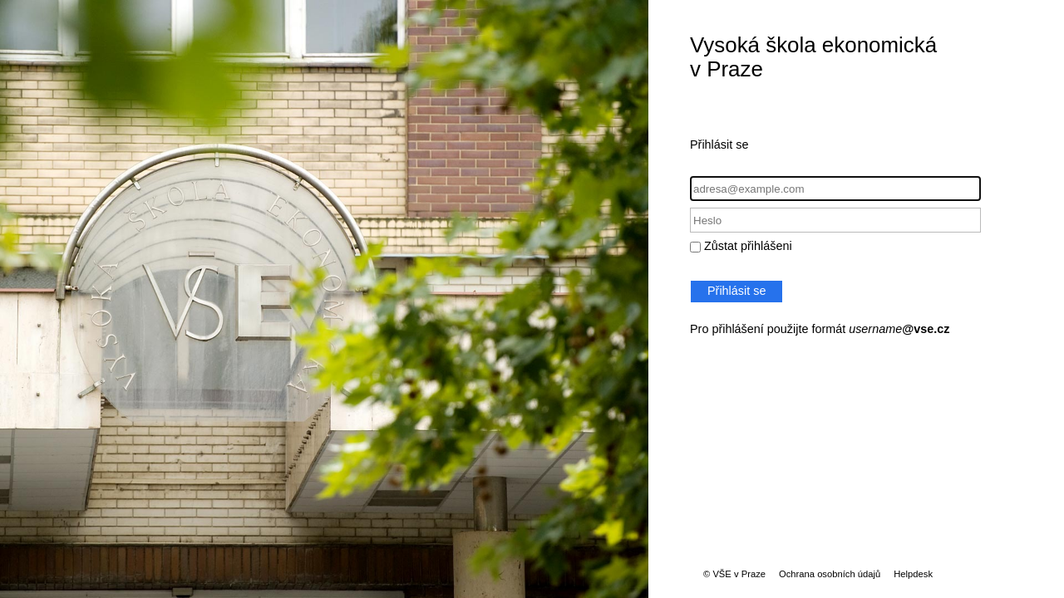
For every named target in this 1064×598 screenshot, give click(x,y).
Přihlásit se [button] (736, 290)
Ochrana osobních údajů (829, 574)
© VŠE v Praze (734, 574)
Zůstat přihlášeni (748, 245)
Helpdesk (913, 574)
